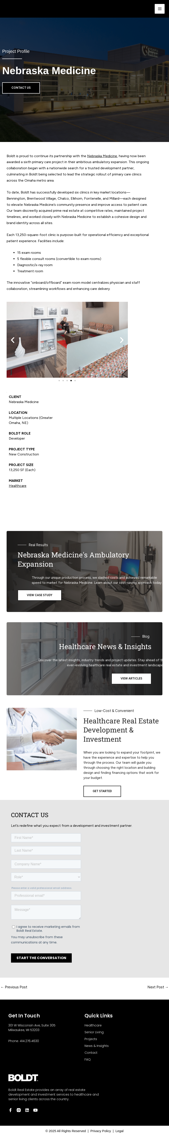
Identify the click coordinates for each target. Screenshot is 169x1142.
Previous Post (13, 987)
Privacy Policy (101, 1131)
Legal (118, 1131)
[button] (13, 340)
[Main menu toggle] (160, 9)
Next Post (158, 987)
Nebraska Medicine (102, 156)
